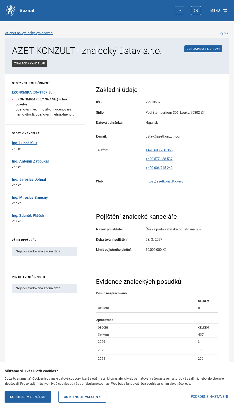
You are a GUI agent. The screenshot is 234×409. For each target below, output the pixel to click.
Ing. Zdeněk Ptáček (28, 215)
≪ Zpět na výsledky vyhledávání (29, 33)
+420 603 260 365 (159, 150)
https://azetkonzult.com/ (164, 181)
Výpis (224, 33)
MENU (215, 10)
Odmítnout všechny (82, 397)
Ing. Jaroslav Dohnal (29, 179)
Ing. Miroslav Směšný (30, 197)
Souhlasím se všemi (27, 397)
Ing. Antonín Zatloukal (30, 161)
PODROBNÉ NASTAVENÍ (209, 397)
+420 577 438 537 (159, 159)
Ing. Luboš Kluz (24, 143)
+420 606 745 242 (159, 168)
